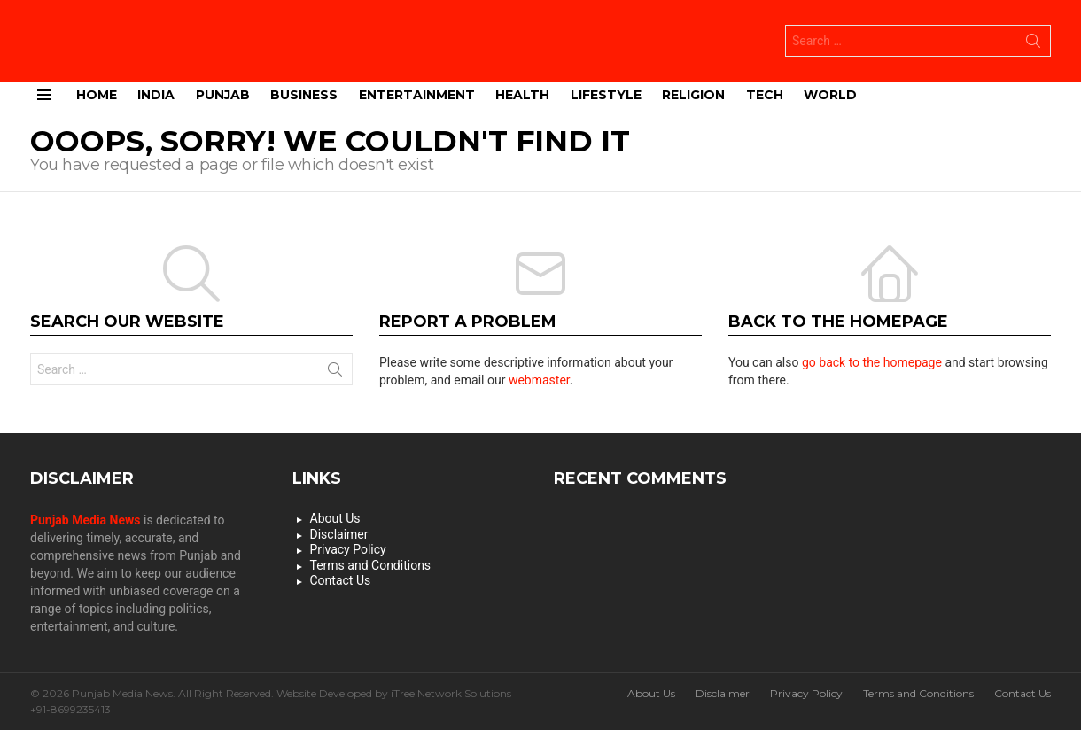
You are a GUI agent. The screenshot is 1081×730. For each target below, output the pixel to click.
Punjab (223, 93)
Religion (693, 93)
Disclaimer (339, 533)
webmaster (539, 379)
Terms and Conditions (371, 564)
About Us (335, 517)
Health (522, 93)
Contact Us (340, 579)
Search (1033, 43)
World (830, 93)
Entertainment (417, 93)
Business (304, 93)
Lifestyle (606, 93)
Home (96, 93)
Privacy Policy (348, 548)
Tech (764, 93)
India (156, 93)
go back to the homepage (872, 361)
